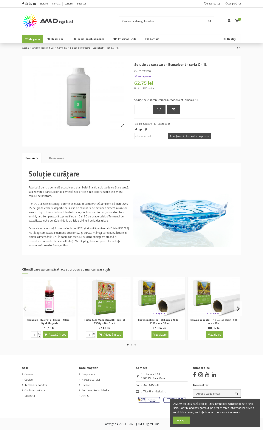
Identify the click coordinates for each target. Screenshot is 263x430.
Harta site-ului (90, 379)
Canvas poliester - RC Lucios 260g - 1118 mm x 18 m (159, 321)
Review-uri (56, 158)
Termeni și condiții (35, 385)
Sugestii (81, 3)
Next (238, 308)
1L (155, 124)
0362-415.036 (150, 385)
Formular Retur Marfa (95, 390)
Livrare (44, 3)
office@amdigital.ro (153, 391)
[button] (125, 39)
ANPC (85, 396)
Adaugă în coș (55, 334)
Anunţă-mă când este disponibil (189, 136)
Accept (181, 420)
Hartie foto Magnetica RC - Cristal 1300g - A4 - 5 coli (104, 321)
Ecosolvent (164, 124)
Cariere (69, 3)
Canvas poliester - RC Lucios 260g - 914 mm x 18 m (213, 321)
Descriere (31, 158)
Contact (56, 3)
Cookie (28, 379)
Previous (25, 308)
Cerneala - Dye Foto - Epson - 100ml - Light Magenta (49, 321)
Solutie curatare (143, 124)
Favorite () (212, 3)
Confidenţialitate (34, 390)
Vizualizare (160, 334)
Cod (136, 71)
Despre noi (88, 374)
